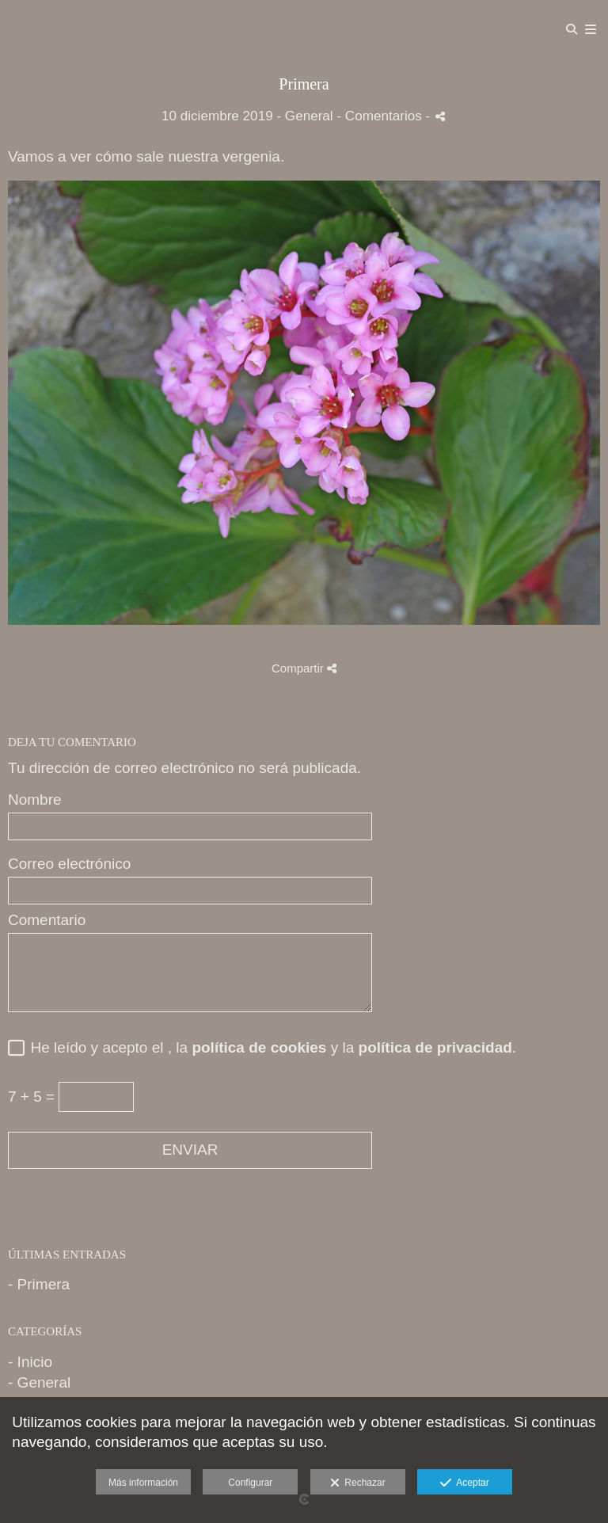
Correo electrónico (69, 864)
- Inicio (30, 1362)
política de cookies (259, 1047)
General (309, 116)
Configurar (250, 1482)
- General (39, 1382)
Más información (143, 1482)
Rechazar (358, 1483)
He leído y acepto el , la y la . (269, 1048)
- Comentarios (380, 116)
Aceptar (464, 1483)
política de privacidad (435, 1047)
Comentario (47, 920)
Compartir (304, 668)
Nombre (35, 800)
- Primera (39, 1284)
